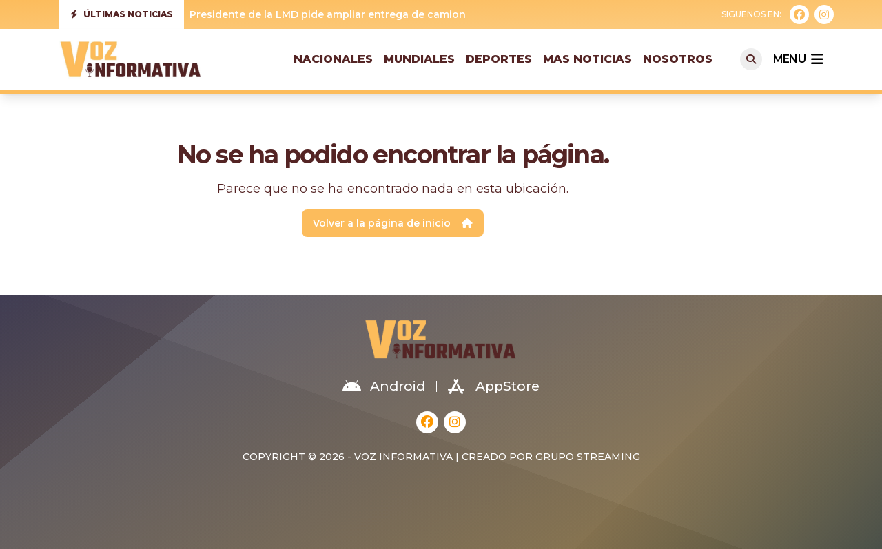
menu (798, 59)
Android (383, 386)
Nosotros (677, 58)
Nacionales (333, 58)
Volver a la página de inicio (393, 223)
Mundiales (419, 58)
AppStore (494, 386)
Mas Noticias (587, 58)
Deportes (499, 58)
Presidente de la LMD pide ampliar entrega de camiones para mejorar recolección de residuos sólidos (450, 14)
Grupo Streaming (587, 456)
